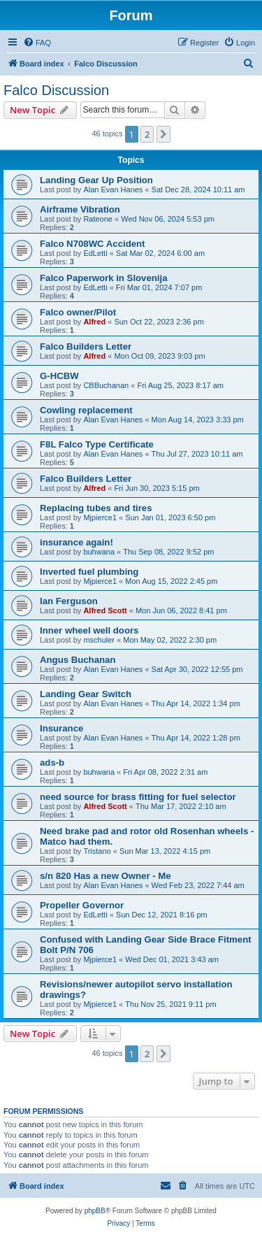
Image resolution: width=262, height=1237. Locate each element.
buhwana (99, 552)
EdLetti (95, 253)
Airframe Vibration (80, 209)
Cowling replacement (86, 410)
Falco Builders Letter (85, 346)
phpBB (95, 1211)
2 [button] (147, 134)
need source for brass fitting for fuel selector (138, 797)
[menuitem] (37, 42)
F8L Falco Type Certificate (97, 444)
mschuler (99, 640)
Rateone (97, 219)
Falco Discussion (56, 90)
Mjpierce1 (100, 517)
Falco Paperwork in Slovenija (104, 278)
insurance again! (76, 542)
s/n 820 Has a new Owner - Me (105, 876)
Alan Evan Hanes (113, 189)
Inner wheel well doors (89, 630)
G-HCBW (59, 376)
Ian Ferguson (69, 601)
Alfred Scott (104, 610)
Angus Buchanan (77, 660)
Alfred (94, 321)
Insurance (61, 728)
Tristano (96, 851)
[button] (163, 134)
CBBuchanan (106, 385)
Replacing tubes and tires (96, 508)
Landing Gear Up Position (96, 180)
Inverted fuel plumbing (89, 571)
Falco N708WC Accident (92, 243)
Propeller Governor (82, 905)
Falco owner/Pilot (78, 312)
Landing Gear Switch (85, 694)
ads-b (52, 762)
